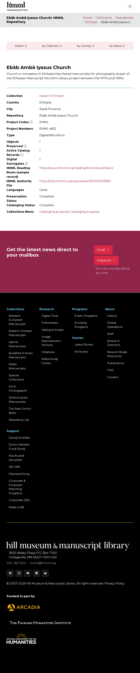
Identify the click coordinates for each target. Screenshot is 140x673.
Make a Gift (16, 507)
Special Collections (16, 377)
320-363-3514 (17, 563)
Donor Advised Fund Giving (19, 446)
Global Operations (114, 325)
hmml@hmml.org (43, 563)
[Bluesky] (45, 573)
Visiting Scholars (52, 329)
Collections (104, 17)
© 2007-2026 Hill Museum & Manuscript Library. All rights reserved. (55, 583)
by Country (85, 46)
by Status (117, 46)
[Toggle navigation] (130, 6)
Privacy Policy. (114, 583)
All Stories (81, 351)
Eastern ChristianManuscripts (20, 333)
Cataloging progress (54, 211)
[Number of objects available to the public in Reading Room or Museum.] (21, 155)
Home (87, 17)
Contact (112, 377)
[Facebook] (10, 573)
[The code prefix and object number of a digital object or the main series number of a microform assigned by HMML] (31, 122)
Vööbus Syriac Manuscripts (18, 399)
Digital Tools (50, 315)
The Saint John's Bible (20, 411)
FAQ (110, 370)
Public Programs (85, 315)
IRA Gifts (14, 466)
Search (21, 46)
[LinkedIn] (36, 573)
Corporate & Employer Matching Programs (17, 487)
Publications (115, 363)
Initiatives (48, 352)
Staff (110, 333)
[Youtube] (27, 573)
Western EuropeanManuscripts (17, 320)
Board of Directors (113, 343)
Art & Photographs (18, 388)
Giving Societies (19, 437)
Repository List (19, 419)
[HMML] (17, 6)
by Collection (52, 46)
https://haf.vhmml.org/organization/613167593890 (75, 181)
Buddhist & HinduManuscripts (21, 355)
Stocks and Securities (16, 458)
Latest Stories (83, 344)
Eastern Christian (51, 96)
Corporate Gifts (19, 500)
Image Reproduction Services (51, 341)
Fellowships (50, 322)
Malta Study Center (50, 361)
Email (103, 250)
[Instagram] (19, 573)
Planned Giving (19, 474)
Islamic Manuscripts (17, 344)
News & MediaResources (117, 354)
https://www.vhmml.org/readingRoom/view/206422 (76, 168)
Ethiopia (91, 22)
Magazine (106, 260)
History (112, 315)
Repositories (124, 17)
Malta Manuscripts (17, 366)
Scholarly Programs (81, 325)
